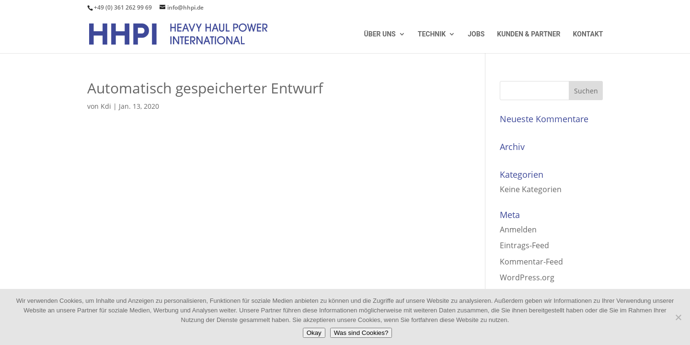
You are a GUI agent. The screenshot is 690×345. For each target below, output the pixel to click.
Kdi (106, 106)
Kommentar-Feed (531, 261)
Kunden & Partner (528, 34)
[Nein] (678, 317)
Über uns (380, 34)
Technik (432, 34)
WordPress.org (527, 277)
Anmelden (518, 229)
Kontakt (588, 34)
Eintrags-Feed (524, 245)
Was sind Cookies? (361, 332)
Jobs (476, 34)
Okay (314, 332)
